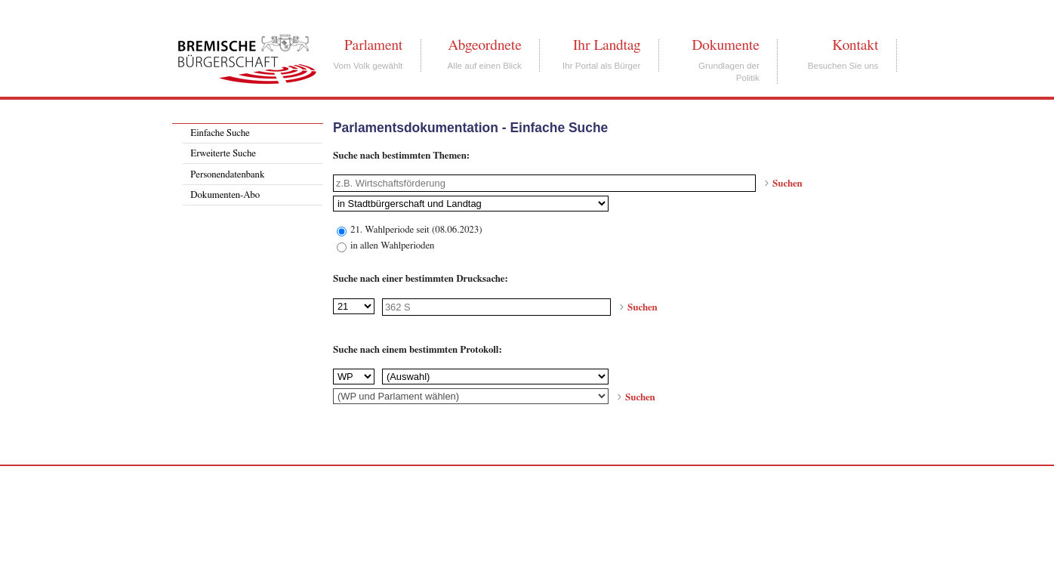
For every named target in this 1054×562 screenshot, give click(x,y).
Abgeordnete (485, 45)
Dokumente (725, 45)
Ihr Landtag (606, 45)
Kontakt (855, 45)
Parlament (373, 45)
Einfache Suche (219, 133)
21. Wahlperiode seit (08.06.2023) (416, 230)
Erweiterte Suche (223, 154)
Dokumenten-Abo (225, 195)
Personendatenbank (227, 175)
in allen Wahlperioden (392, 246)
